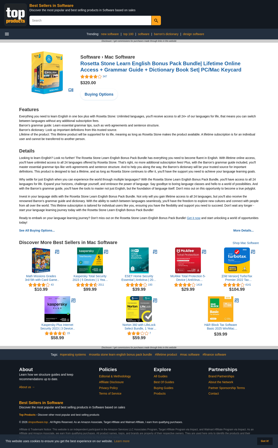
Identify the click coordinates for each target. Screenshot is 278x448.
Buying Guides (163, 388)
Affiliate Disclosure (111, 382)
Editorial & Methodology (115, 376)
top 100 (128, 34)
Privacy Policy (108, 388)
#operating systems (73, 354)
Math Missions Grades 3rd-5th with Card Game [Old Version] (41, 278)
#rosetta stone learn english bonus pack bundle (120, 354)
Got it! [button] (265, 441)
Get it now (193, 218)
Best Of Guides (164, 382)
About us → (27, 387)
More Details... (243, 230)
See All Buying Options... (37, 230)
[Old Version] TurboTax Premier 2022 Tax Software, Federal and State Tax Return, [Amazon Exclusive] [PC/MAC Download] (237, 278)
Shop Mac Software (246, 243)
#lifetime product (166, 354)
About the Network (220, 382)
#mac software (190, 354)
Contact (213, 393)
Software (90, 57)
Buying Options (99, 94)
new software (110, 34)
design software (193, 34)
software (143, 34)
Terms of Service (110, 393)
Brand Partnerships (221, 376)
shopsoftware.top (38, 422)
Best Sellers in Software (51, 5)
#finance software (214, 354)
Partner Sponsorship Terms (226, 388)
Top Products (27, 414)
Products (160, 393)
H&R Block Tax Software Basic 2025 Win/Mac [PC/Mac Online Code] (220, 326)
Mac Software (119, 57)
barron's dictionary (166, 34)
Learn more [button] (122, 441)
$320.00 (88, 82)
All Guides (161, 376)
